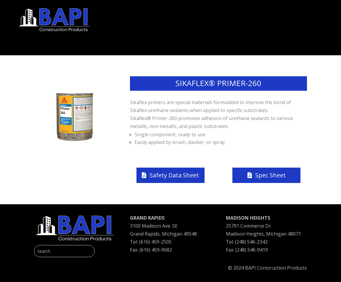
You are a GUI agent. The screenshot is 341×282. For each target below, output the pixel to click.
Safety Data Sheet (174, 175)
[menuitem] (121, 15)
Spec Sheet (270, 175)
